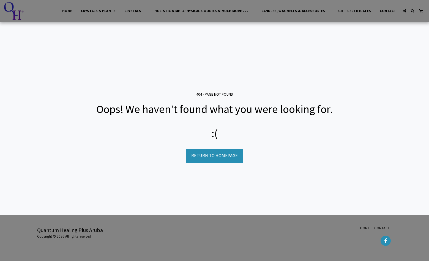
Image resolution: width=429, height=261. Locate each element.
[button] (404, 11)
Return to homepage (214, 155)
